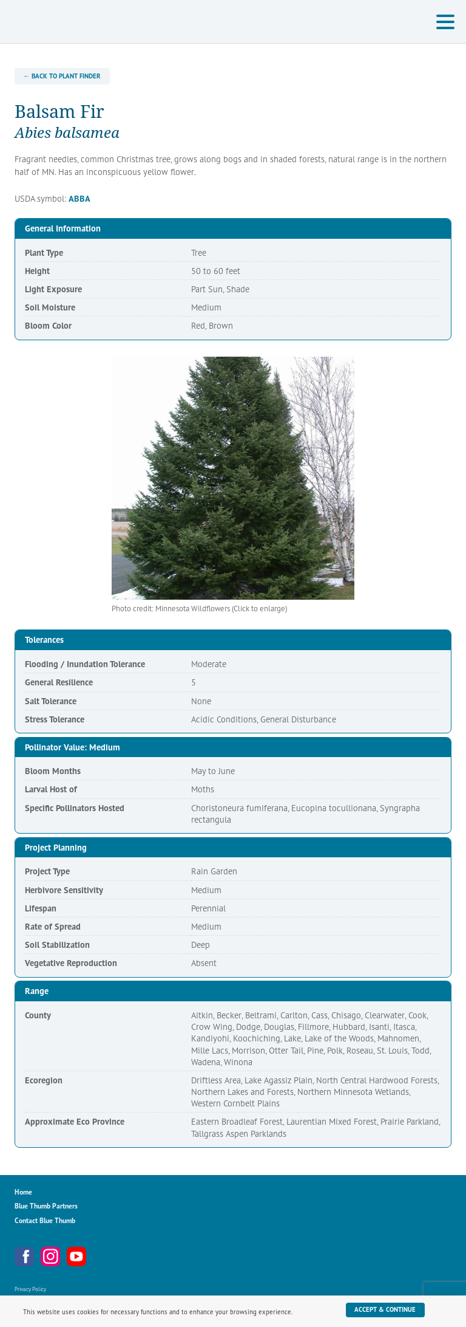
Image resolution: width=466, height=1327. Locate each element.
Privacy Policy (30, 1289)
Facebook (24, 1256)
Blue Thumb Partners (46, 1205)
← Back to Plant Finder (62, 76)
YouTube (76, 1256)
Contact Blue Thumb (45, 1220)
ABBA (79, 198)
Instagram (50, 1256)
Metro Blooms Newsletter (102, 1256)
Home (23, 1191)
